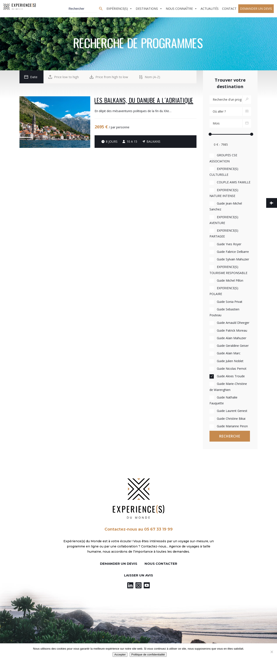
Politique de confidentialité (148, 654)
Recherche (229, 436)
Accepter (120, 654)
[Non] (271, 652)
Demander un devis (256, 8)
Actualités (210, 8)
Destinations (147, 8)
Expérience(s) (117, 8)
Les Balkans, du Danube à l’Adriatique (144, 101)
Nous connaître (179, 8)
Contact (229, 8)
